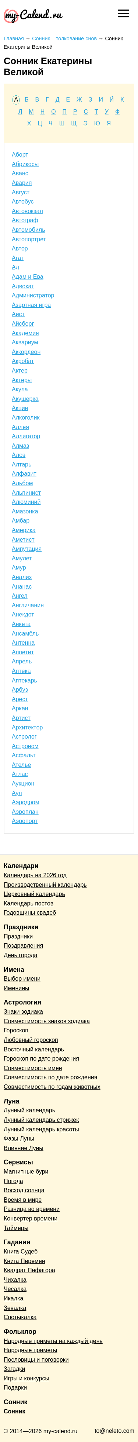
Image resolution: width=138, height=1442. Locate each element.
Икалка (13, 1298)
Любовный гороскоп (31, 1040)
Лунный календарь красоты (41, 1129)
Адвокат (23, 286)
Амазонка (25, 511)
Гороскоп (16, 1030)
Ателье (21, 765)
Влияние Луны (23, 1148)
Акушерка (25, 399)
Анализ (22, 577)
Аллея (20, 427)
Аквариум (25, 342)
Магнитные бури (26, 1171)
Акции (20, 408)
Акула (20, 389)
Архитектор (27, 727)
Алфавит (24, 474)
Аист (18, 314)
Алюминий (26, 502)
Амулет (22, 558)
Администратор (33, 295)
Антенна (23, 643)
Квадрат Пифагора (29, 1270)
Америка (24, 530)
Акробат (23, 361)
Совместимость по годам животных (52, 1087)
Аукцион (23, 783)
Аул (17, 793)
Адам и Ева (27, 277)
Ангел (20, 596)
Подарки (15, 1387)
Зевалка (15, 1308)
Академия (25, 333)
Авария (22, 183)
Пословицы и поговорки (36, 1360)
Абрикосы (25, 164)
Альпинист (26, 493)
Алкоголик (25, 417)
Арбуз (20, 690)
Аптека (21, 671)
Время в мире (23, 1200)
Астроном (25, 746)
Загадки (14, 1369)
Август (20, 192)
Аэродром (25, 802)
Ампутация (27, 549)
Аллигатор (26, 436)
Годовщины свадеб (30, 913)
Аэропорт (25, 821)
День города (20, 955)
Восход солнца (24, 1190)
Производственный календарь (45, 885)
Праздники (18, 936)
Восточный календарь (34, 1049)
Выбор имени (22, 979)
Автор (20, 248)
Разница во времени (32, 1209)
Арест (20, 699)
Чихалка (15, 1280)
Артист (21, 718)
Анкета (21, 624)
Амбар (20, 520)
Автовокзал (27, 211)
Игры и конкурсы (26, 1378)
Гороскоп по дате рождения (41, 1058)
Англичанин (28, 605)
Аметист (23, 540)
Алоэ (18, 455)
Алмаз (20, 446)
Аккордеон (26, 352)
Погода (13, 1181)
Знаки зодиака (23, 1012)
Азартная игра (31, 305)
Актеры (22, 380)
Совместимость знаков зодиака (47, 1021)
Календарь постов (28, 903)
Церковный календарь (34, 894)
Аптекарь (24, 680)
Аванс (20, 173)
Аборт (20, 154)
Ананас (22, 586)
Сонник (14, 1411)
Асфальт (23, 755)
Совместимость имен (33, 1068)
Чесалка (15, 1289)
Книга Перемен (24, 1261)
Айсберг (23, 324)
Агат (18, 258)
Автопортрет (29, 239)
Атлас (20, 774)
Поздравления (23, 946)
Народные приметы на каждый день (53, 1341)
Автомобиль (28, 230)
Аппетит (23, 652)
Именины (16, 988)
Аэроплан (25, 812)
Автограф (25, 220)
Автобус (23, 201)
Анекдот (23, 614)
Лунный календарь (29, 1110)
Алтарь (21, 464)
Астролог (24, 736)
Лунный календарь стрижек (41, 1120)
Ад (15, 267)
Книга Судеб (21, 1251)
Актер (20, 370)
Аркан (20, 708)
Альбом (22, 483)
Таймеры (16, 1228)
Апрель (22, 661)
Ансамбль (25, 633)
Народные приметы (30, 1350)
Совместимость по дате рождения (50, 1077)
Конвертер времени (30, 1218)
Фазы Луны (19, 1138)
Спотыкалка (20, 1317)
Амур (19, 567)
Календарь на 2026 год (35, 875)
